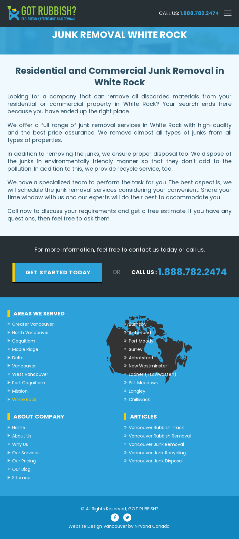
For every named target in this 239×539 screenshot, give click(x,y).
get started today (58, 272)
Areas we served (39, 313)
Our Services (26, 453)
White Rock (24, 399)
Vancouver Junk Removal (156, 444)
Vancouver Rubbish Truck (156, 427)
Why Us (20, 444)
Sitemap (21, 477)
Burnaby (138, 324)
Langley (137, 391)
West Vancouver (30, 374)
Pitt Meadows (143, 382)
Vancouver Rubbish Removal (160, 436)
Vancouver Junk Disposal (156, 461)
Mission (20, 391)
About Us (21, 436)
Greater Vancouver (33, 324)
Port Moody (141, 341)
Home (18, 427)
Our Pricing (24, 461)
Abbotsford (141, 358)
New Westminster (148, 366)
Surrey (136, 349)
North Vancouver (30, 332)
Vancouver (24, 366)
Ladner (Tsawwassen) (152, 374)
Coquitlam (23, 341)
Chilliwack (139, 399)
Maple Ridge (25, 349)
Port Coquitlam (28, 382)
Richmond (140, 332)
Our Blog (21, 469)
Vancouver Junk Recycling (157, 453)
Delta (18, 358)
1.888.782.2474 (199, 13)
